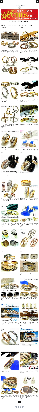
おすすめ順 (4, 27)
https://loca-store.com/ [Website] (23, 407)
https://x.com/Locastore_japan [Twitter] (18, 407)
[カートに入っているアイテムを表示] (37, 1)
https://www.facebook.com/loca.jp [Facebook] (16, 407)
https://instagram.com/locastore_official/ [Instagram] (20, 407)
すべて (22, 27)
